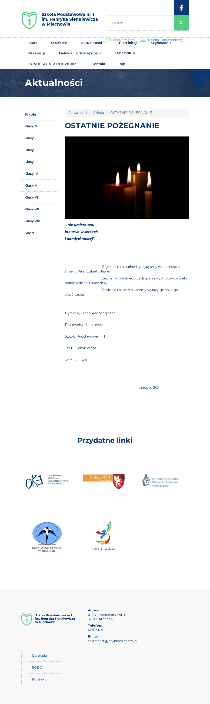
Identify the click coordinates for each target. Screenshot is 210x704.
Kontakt (98, 64)
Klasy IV (31, 174)
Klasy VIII (32, 221)
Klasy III (31, 162)
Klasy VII (32, 209)
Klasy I (30, 138)
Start (32, 42)
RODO (37, 667)
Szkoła (30, 114)
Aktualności (93, 42)
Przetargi (36, 53)
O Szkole (59, 42)
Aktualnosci (77, 113)
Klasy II (31, 150)
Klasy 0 (31, 126)
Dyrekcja (39, 656)
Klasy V (31, 185)
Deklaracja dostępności (80, 53)
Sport (29, 233)
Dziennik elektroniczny (165, 40)
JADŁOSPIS (125, 53)
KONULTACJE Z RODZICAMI (52, 64)
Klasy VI (31, 197)
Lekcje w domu (125, 40)
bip (122, 64)
